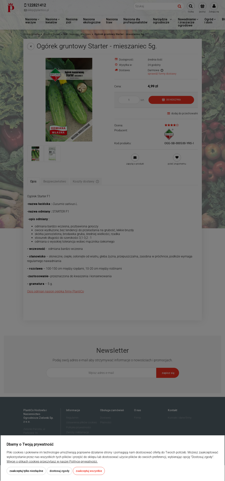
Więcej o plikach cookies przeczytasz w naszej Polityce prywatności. (52, 461)
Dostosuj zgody (59, 470)
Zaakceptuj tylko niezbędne (26, 470)
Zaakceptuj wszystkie (89, 470)
